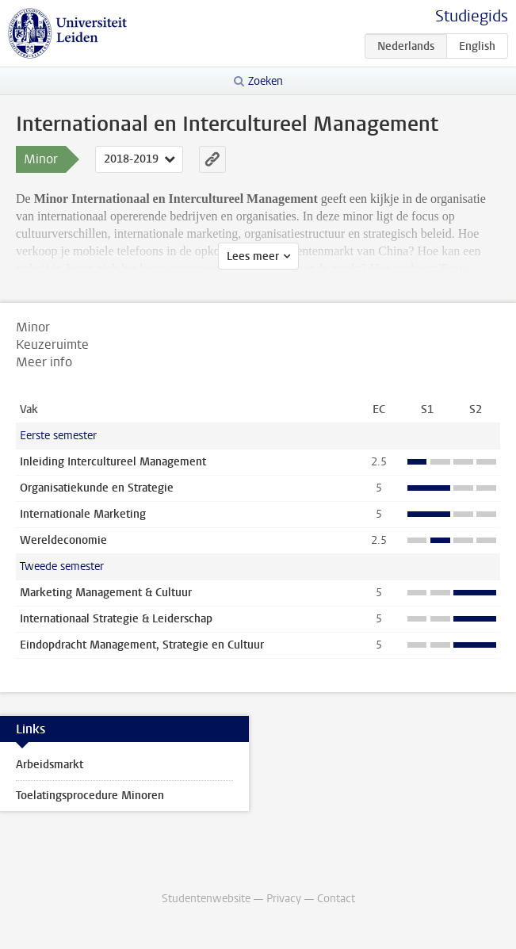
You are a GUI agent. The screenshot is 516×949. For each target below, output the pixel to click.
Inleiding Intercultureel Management (113, 461)
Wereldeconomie (63, 540)
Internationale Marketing (83, 514)
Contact (336, 898)
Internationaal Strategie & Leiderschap (116, 618)
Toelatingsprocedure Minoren (90, 795)
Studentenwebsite (206, 898)
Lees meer (253, 256)
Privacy (283, 898)
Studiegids (471, 16)
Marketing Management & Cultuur (106, 592)
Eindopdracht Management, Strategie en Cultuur (142, 644)
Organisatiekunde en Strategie (97, 488)
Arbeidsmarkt (49, 764)
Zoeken (265, 81)
